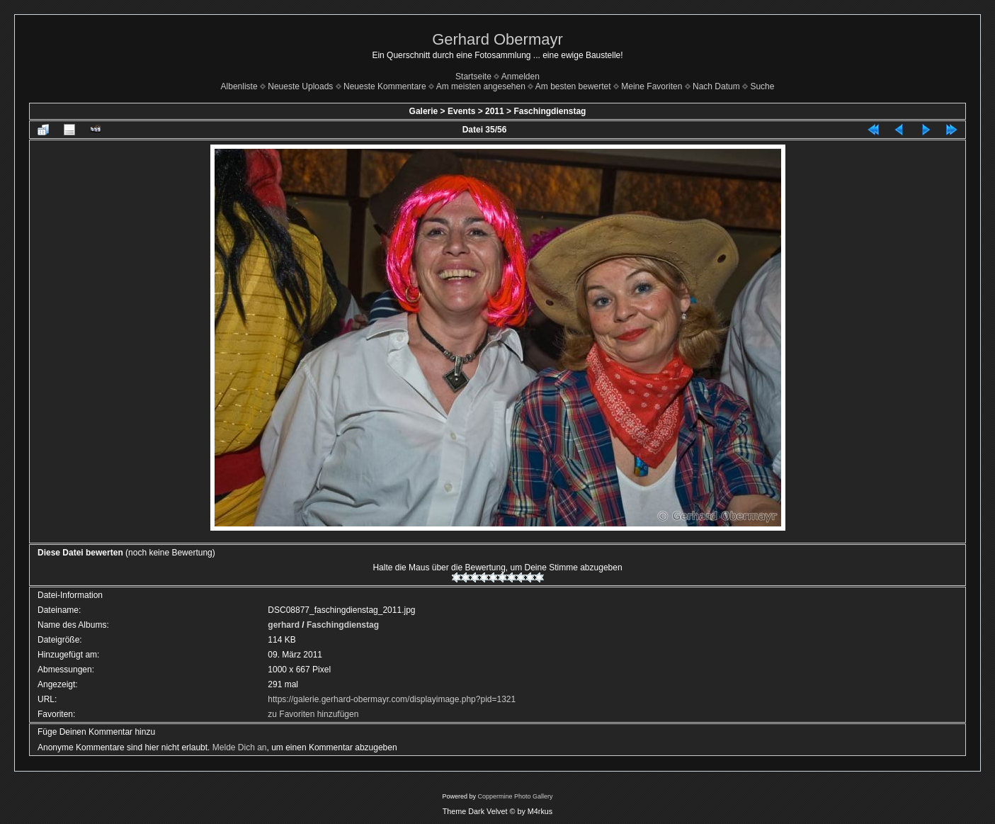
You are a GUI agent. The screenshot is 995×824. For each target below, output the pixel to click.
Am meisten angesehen (480, 86)
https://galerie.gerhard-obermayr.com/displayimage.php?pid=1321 (392, 699)
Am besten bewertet (573, 86)
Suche (762, 86)
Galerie (423, 111)
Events (461, 111)
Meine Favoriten (651, 86)
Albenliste (239, 86)
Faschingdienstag (549, 111)
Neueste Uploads (300, 86)
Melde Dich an (239, 747)
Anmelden (520, 76)
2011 (494, 111)
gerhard (284, 625)
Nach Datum (716, 86)
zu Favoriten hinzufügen (313, 714)
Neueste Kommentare (384, 86)
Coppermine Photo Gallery (514, 796)
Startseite (473, 76)
